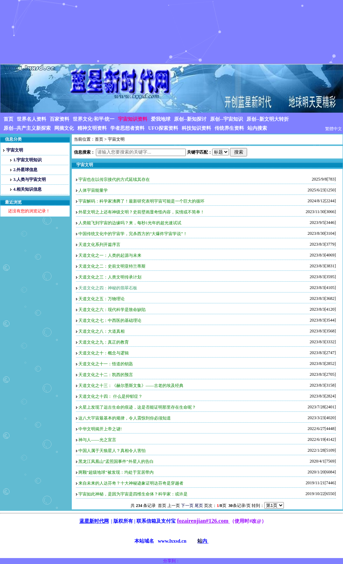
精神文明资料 (92, 128)
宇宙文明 (13, 150)
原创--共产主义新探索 (27, 128)
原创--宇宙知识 (226, 119)
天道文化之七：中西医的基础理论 (109, 320)
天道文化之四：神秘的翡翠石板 (107, 287)
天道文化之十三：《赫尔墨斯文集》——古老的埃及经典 (130, 385)
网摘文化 (64, 128)
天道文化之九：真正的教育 (103, 342)
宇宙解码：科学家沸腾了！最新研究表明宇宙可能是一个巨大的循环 (141, 201)
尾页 (199, 505)
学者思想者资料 (127, 128)
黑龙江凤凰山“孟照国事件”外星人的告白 (116, 461)
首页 (8, 119)
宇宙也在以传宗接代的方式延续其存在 (114, 179)
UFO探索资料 (163, 128)
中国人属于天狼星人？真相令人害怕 (112, 450)
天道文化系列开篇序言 (99, 244)
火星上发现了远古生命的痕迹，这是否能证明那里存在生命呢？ (137, 407)
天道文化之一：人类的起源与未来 (109, 255)
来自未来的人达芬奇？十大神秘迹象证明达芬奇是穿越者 (130, 483)
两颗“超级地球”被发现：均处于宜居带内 (116, 472)
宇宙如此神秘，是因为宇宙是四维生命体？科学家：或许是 (133, 494)
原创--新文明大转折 (267, 119)
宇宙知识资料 (132, 119)
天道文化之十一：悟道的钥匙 (105, 363)
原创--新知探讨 (190, 119)
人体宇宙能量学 (93, 190)
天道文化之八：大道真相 (101, 331)
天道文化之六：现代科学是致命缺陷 (112, 309)
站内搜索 (257, 128)
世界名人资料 (31, 119)
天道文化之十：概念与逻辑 (103, 353)
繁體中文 (333, 128)
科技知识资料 (196, 128)
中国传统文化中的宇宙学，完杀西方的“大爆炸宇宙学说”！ (132, 233)
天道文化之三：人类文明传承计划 (109, 277)
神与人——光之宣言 (97, 439)
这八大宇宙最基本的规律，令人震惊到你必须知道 (124, 418)
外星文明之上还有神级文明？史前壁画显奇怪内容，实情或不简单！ (141, 212)
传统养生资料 (229, 128)
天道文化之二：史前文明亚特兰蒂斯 (112, 266)
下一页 (187, 505)
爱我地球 (160, 119)
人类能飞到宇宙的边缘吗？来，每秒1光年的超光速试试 (129, 222)
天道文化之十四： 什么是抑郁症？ (110, 396)
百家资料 (59, 119)
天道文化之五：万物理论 (101, 298)
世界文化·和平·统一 (93, 119)
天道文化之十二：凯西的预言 (105, 374)
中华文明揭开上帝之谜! (100, 428)
